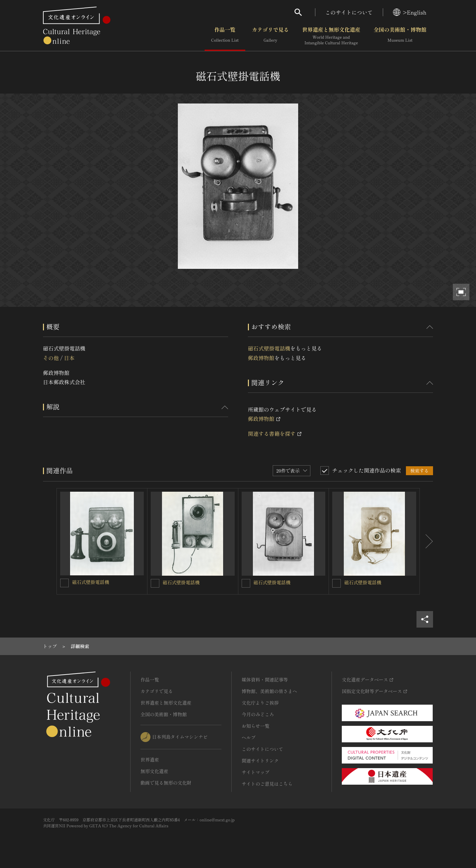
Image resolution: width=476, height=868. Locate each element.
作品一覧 (225, 36)
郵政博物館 (261, 358)
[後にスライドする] (426, 541)
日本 (69, 358)
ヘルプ (249, 737)
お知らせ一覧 (255, 726)
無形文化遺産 (154, 771)
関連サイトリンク (260, 760)
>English (409, 12)
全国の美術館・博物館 (400, 36)
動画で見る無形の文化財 (165, 782)
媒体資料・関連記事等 (265, 679)
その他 (51, 358)
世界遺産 (149, 759)
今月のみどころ (258, 714)
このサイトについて (349, 12)
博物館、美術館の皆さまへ (269, 691)
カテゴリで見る (270, 36)
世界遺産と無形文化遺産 (331, 36)
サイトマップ (255, 772)
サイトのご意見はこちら (267, 783)
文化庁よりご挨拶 (260, 702)
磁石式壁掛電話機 (269, 348)
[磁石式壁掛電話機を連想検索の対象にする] (64, 583)
